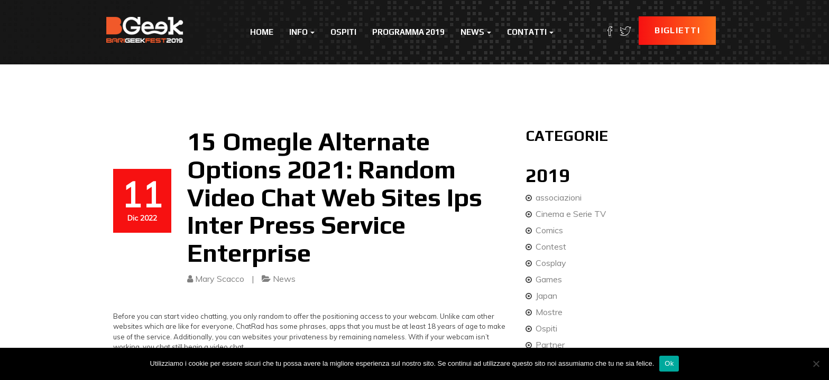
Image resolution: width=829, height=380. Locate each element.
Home (261, 31)
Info (302, 31)
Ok (669, 363)
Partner (550, 344)
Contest (551, 246)
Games (549, 279)
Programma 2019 (408, 31)
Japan (546, 295)
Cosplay (551, 263)
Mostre (549, 312)
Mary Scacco (219, 278)
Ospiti (343, 31)
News (475, 31)
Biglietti (677, 30)
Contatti (530, 31)
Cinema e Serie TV (571, 213)
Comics (549, 230)
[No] (815, 363)
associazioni (559, 197)
